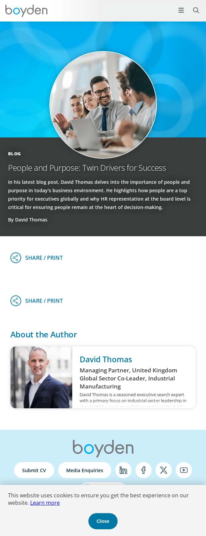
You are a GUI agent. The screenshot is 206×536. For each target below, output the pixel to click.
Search (192, 6)
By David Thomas (27, 219)
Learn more (45, 502)
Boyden (26, 11)
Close (102, 521)
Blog (14, 154)
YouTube (184, 470)
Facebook (143, 470)
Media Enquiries (84, 470)
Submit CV (34, 470)
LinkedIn (123, 470)
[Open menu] (181, 10)
